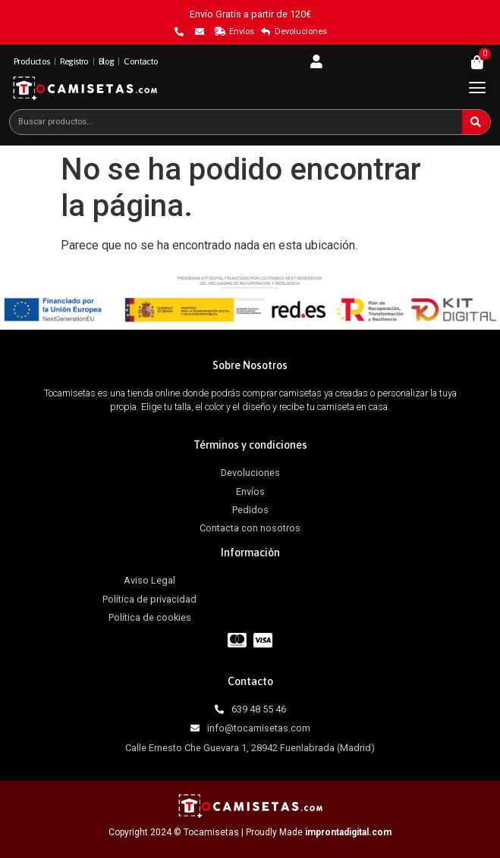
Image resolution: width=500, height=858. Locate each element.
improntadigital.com (348, 832)
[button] (476, 87)
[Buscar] (476, 122)
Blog (107, 61)
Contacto (141, 61)
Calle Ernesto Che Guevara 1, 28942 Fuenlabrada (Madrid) (250, 747)
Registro (74, 61)
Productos (32, 61)
